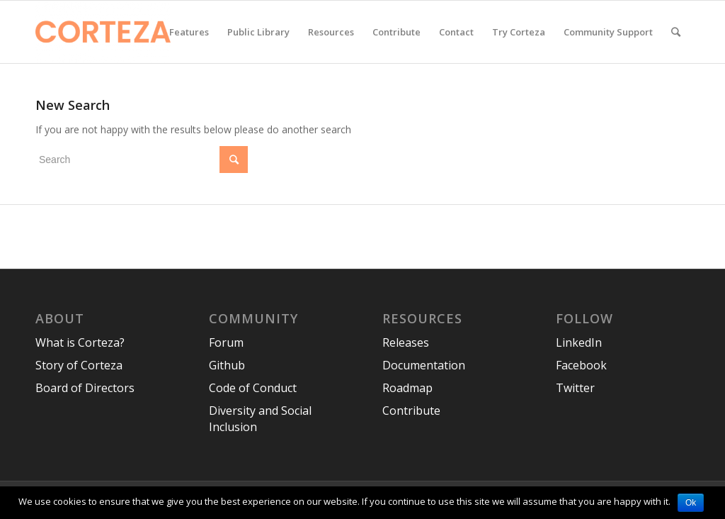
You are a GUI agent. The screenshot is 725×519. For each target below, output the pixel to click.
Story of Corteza (78, 365)
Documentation (423, 365)
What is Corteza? (80, 342)
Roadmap (407, 388)
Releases (405, 342)
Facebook (581, 365)
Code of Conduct (253, 388)
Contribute (411, 410)
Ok (690, 503)
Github (227, 365)
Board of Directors (85, 388)
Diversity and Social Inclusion (260, 419)
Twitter (575, 388)
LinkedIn (579, 342)
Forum (226, 342)
